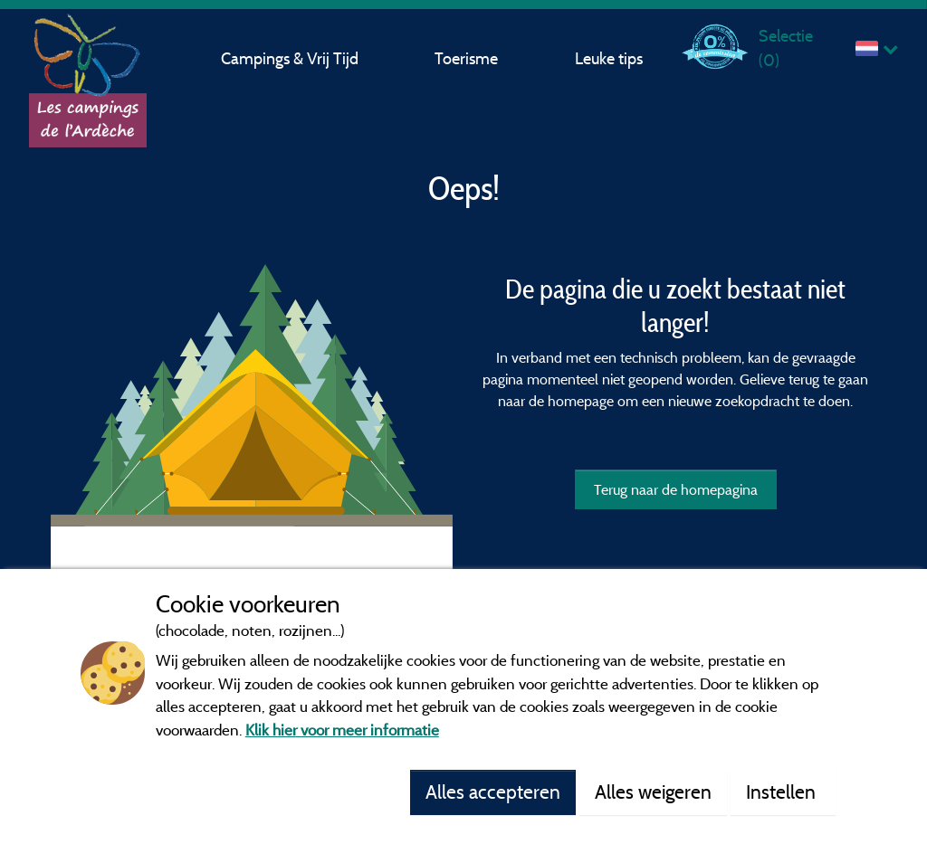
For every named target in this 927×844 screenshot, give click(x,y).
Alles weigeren (653, 791)
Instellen (783, 791)
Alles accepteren (492, 791)
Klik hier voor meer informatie (342, 729)
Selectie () (786, 47)
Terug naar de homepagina (676, 489)
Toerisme (466, 58)
